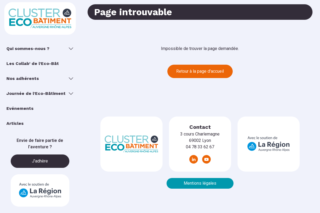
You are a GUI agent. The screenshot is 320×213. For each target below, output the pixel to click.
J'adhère (40, 161)
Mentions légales (200, 183)
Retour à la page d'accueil (200, 71)
